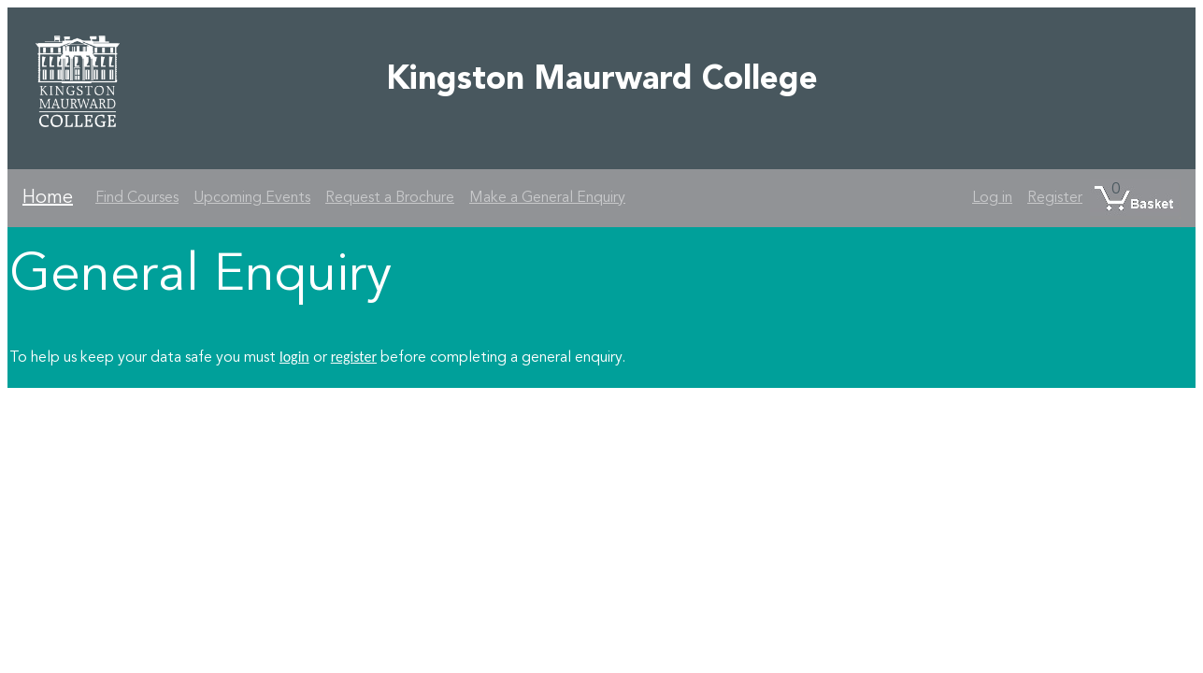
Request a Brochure (389, 198)
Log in (992, 198)
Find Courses (137, 198)
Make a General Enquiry (547, 198)
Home (47, 198)
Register (1054, 198)
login (294, 356)
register (354, 356)
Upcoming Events (251, 198)
